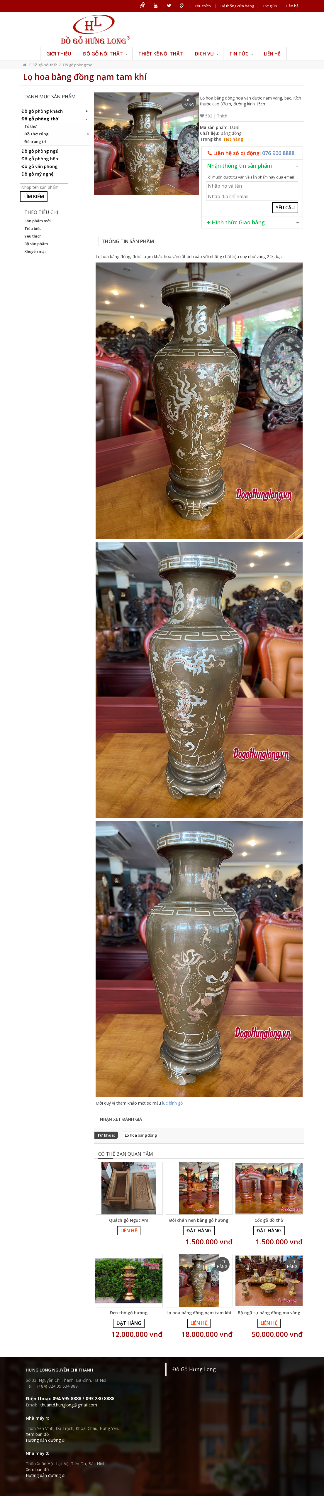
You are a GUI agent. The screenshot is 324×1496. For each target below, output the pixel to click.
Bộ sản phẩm (36, 243)
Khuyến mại (35, 251)
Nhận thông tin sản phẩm (239, 165)
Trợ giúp (270, 6)
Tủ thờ (30, 126)
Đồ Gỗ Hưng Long (194, 1369)
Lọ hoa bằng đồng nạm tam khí (199, 1312)
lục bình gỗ (172, 1103)
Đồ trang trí (35, 141)
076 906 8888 (278, 153)
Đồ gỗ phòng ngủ (40, 151)
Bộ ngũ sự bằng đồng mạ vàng (269, 1312)
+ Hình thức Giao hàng (236, 222)
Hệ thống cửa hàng (237, 6)
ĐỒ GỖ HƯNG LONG (95, 29)
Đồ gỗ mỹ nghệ (37, 174)
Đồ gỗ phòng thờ (77, 65)
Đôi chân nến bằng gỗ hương (198, 1220)
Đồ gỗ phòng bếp (39, 158)
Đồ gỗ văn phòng (39, 166)
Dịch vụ (207, 54)
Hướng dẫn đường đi (45, 1440)
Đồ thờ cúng (36, 134)
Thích (222, 116)
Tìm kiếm (33, 196)
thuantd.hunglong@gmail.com (68, 1405)
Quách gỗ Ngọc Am (128, 1220)
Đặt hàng (198, 1230)
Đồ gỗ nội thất (105, 54)
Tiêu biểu (33, 228)
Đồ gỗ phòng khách (55, 111)
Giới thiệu (58, 54)
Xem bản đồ (37, 1434)
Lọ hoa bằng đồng (141, 1135)
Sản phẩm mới (37, 220)
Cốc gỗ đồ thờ (269, 1220)
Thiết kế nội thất (160, 54)
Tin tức (241, 54)
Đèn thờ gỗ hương (128, 1312)
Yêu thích (203, 6)
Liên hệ (292, 6)
